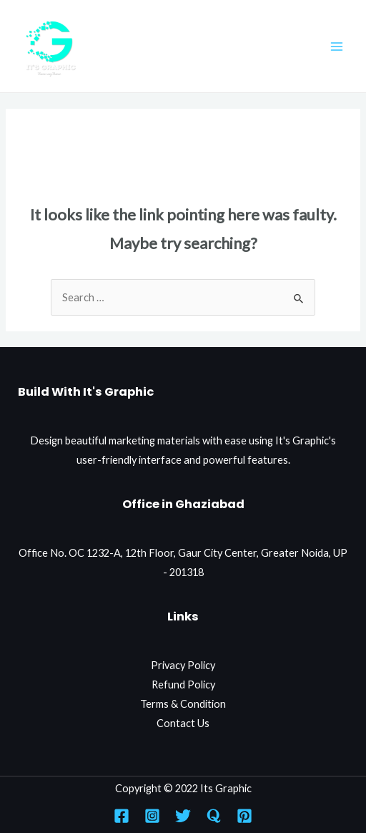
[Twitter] (183, 816)
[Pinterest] (244, 816)
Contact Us (183, 723)
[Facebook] (121, 816)
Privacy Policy (183, 665)
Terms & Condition (183, 704)
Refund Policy (183, 684)
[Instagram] (152, 816)
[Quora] (214, 816)
